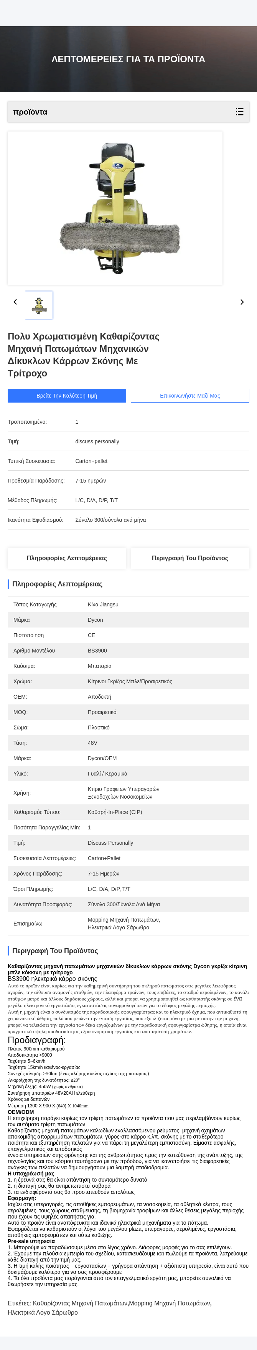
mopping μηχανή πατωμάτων (169, 1316)
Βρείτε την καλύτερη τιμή (66, 396)
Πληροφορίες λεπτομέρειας (67, 558)
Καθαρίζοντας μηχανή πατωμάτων (80, 1316)
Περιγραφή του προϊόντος (190, 558)
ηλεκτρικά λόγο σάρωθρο (43, 1326)
